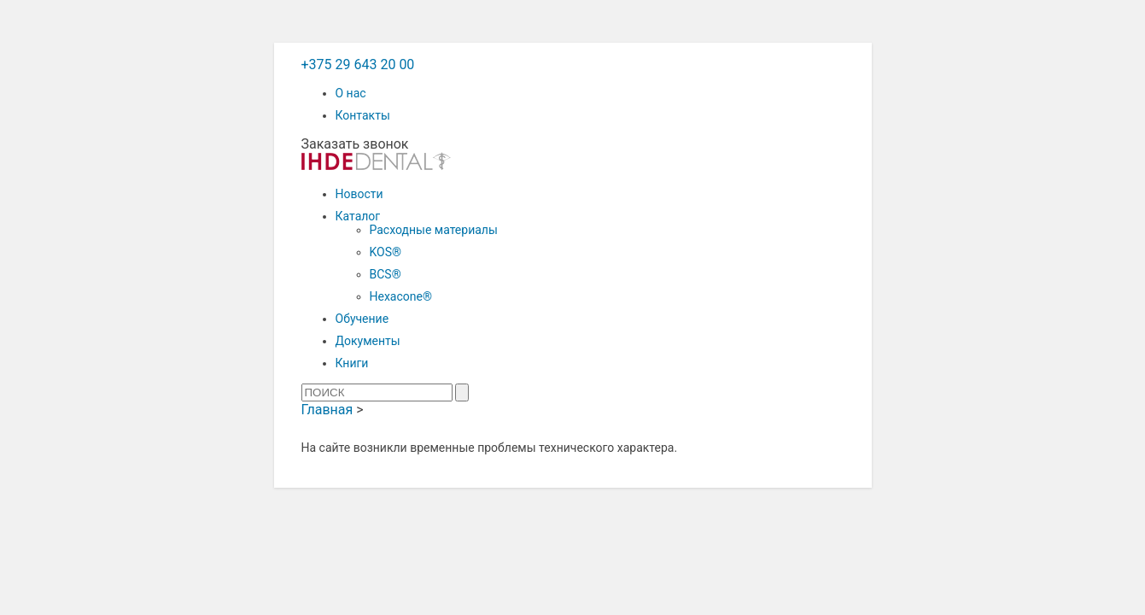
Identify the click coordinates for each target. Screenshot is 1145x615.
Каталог (358, 216)
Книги (352, 363)
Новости (359, 194)
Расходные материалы (434, 230)
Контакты (363, 115)
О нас (351, 93)
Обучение (362, 318)
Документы (368, 341)
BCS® (385, 274)
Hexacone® (401, 296)
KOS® (386, 252)
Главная (327, 409)
